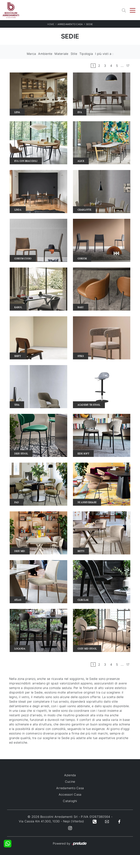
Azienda (70, 775)
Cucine (70, 781)
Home (50, 24)
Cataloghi (70, 801)
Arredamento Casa (70, 24)
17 (128, 66)
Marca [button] (31, 54)
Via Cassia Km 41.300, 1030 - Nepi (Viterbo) (51, 821)
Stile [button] (74, 54)
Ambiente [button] (45, 54)
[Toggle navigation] (132, 10)
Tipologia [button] (86, 54)
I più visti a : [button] (104, 54)
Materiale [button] (61, 54)
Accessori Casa (70, 794)
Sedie (89, 24)
